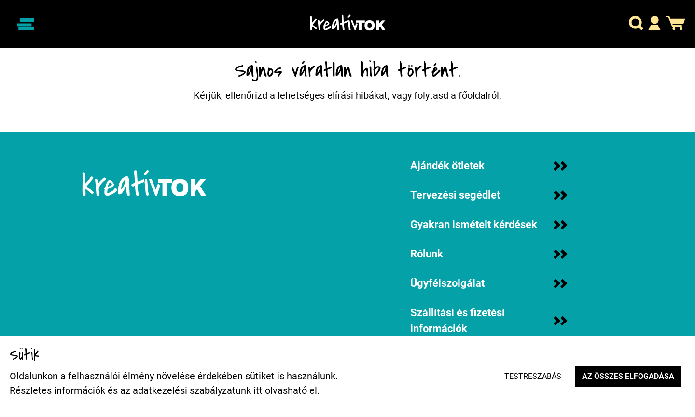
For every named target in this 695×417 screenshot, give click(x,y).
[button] (636, 24)
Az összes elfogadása (628, 376)
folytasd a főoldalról (456, 95)
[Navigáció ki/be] (26, 24)
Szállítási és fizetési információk (488, 321)
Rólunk (488, 254)
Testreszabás (532, 376)
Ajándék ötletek (488, 166)
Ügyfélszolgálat (488, 283)
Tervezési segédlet (488, 195)
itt (258, 390)
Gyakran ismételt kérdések (488, 224)
